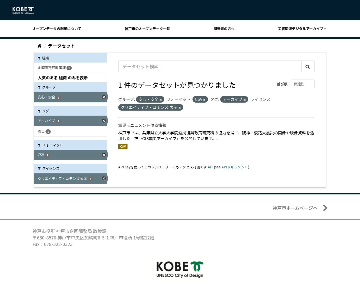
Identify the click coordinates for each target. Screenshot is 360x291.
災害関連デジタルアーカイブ (300, 28)
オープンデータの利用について (56, 28)
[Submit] (308, 66)
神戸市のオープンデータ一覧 (147, 28)
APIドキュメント (235, 166)
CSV (123, 146)
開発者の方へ (224, 28)
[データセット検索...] (210, 66)
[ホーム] (40, 45)
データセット (61, 45)
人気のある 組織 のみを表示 (63, 78)
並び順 (282, 83)
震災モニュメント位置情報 (142, 125)
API (210, 166)
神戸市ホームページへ (295, 207)
